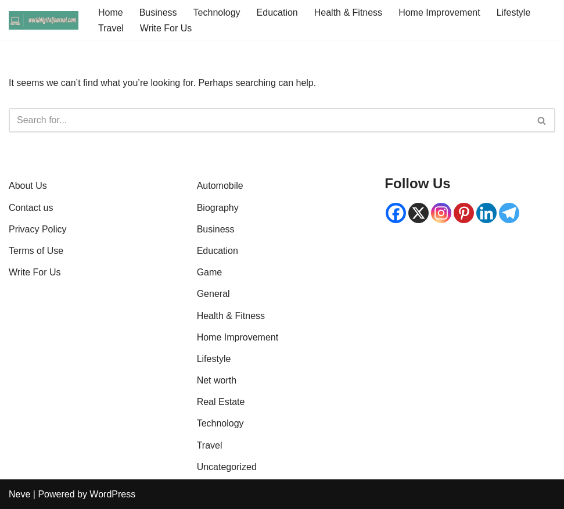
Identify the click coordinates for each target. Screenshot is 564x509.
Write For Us (166, 28)
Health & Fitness (348, 12)
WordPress (112, 494)
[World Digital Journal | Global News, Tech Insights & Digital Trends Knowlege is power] (43, 20)
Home (110, 12)
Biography (218, 208)
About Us (28, 186)
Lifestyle (514, 12)
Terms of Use (36, 251)
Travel (111, 28)
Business (158, 12)
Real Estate (221, 402)
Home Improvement (439, 12)
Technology (216, 12)
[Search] (269, 120)
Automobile (220, 186)
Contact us (31, 208)
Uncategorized (227, 467)
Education (277, 12)
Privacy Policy (38, 229)
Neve (19, 494)
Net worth (216, 380)
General (213, 294)
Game (209, 272)
